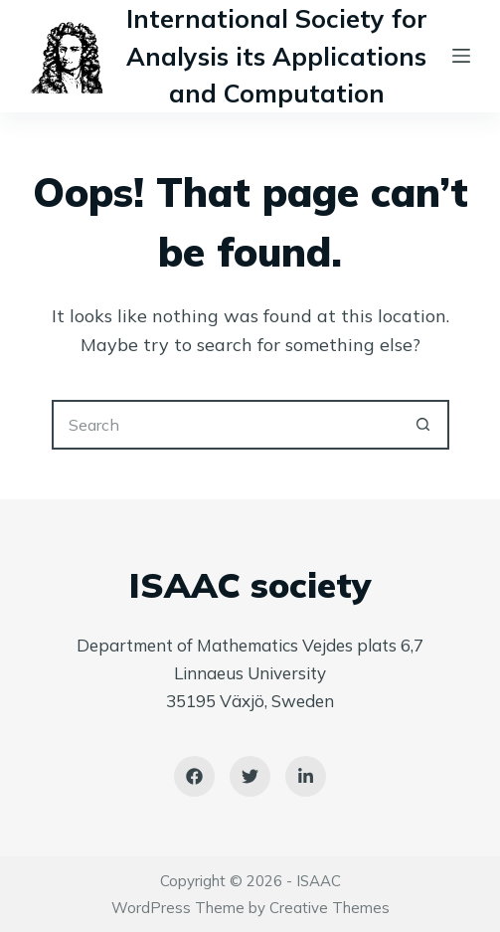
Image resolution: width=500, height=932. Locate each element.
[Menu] (461, 56)
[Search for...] (226, 425)
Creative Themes (329, 907)
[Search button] (424, 425)
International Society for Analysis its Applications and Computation (276, 55)
